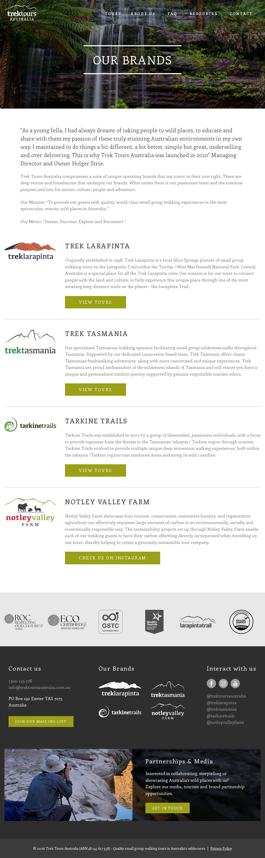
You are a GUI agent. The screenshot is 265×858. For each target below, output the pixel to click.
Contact (241, 13)
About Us (143, 13)
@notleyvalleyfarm (225, 722)
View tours (95, 302)
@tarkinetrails (221, 715)
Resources (203, 13)
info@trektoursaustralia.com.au (40, 687)
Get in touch (167, 808)
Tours (113, 13)
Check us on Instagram (112, 557)
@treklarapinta (222, 702)
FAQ (173, 13)
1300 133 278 (20, 681)
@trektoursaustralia (226, 695)
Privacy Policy (221, 848)
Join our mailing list (41, 721)
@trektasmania (222, 709)
